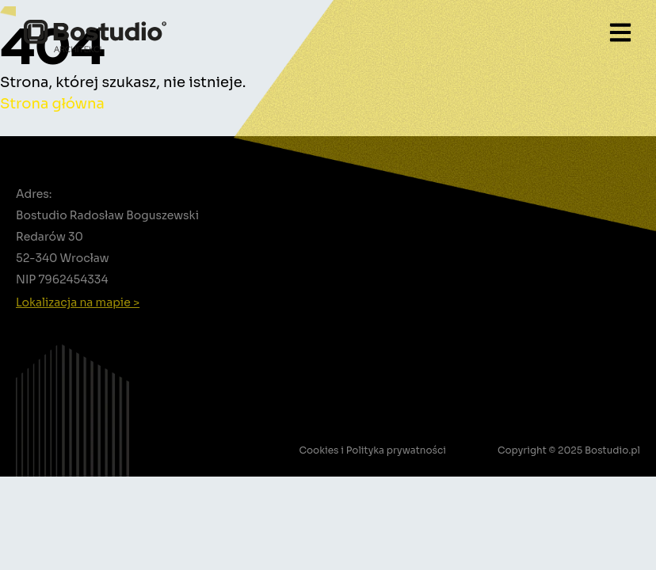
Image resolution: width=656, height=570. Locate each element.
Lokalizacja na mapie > (77, 302)
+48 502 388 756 (76, 321)
